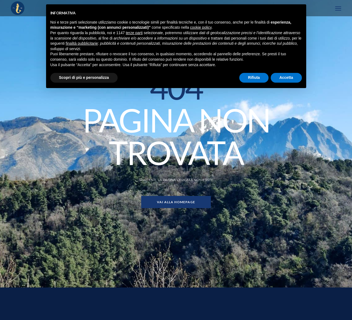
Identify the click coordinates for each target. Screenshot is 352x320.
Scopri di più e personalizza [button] (84, 77)
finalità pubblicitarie (82, 43)
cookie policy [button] (200, 27)
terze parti (134, 33)
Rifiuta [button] (254, 77)
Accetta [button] (286, 77)
